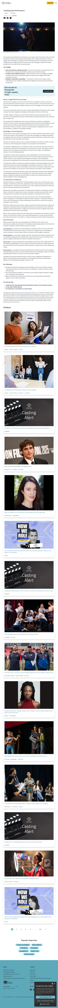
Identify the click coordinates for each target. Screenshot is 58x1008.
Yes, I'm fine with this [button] (45, 997)
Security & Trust (33, 982)
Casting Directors (8, 515)
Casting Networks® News (9, 972)
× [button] (54, 983)
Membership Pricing (7, 976)
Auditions (6, 349)
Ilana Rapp (14, 15)
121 (40, 929)
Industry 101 (21, 393)
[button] (45, 1004)
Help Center (32, 970)
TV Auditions (23, 948)
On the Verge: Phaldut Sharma (14, 287)
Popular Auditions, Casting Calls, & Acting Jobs (14, 978)
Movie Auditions (36, 945)
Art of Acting (14, 469)
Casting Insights (15, 515)
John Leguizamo (7, 228)
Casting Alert (7, 431)
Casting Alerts (24, 951)
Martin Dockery (7, 250)
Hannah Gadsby (7, 235)
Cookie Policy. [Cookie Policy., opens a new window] (39, 994)
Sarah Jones (6, 241)
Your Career (13, 13)
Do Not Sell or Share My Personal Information (40, 978)
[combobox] (52, 983)
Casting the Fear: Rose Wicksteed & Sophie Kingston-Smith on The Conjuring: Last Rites (29, 285)
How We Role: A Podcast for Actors (11, 974)
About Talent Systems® (8, 970)
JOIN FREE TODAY (48, 91)
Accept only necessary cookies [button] (45, 1000)
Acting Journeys (8, 469)
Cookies (32, 980)
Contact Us (32, 972)
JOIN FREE (50, 3)
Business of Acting (13, 349)
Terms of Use (33, 974)
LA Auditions (34, 948)
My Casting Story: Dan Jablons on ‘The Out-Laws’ (19, 288)
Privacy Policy (33, 976)
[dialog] (45, 994)
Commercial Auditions (23, 945)
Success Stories (29, 954)
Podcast (6, 555)
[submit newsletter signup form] (16, 986)
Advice (6, 13)
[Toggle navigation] (55, 2)
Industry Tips (34, 951)
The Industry (27, 393)
